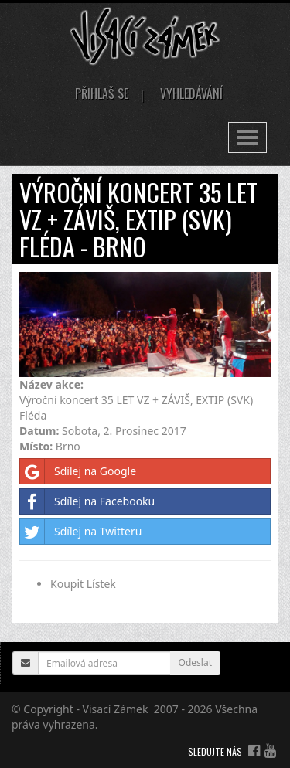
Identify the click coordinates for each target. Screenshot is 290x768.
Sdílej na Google (78, 471)
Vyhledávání (191, 93)
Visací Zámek (115, 709)
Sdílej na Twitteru (81, 531)
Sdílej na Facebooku (87, 501)
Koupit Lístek (83, 583)
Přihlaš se (101, 93)
